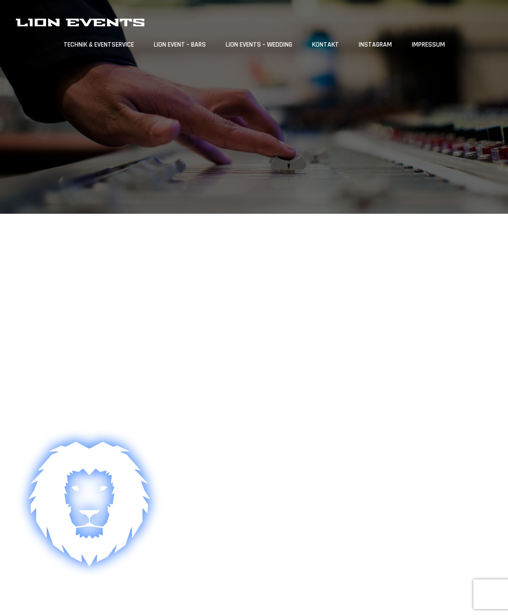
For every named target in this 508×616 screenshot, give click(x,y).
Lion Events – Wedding (259, 44)
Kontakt (325, 44)
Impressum (428, 44)
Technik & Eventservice (99, 44)
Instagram (375, 44)
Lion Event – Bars (180, 44)
